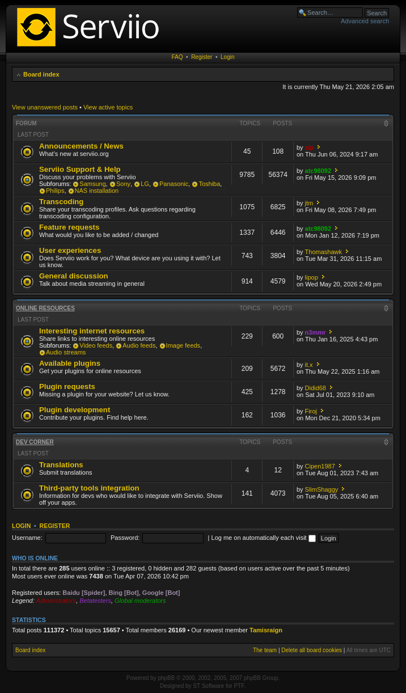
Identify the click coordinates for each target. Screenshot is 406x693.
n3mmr (315, 332)
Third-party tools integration (89, 488)
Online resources (45, 308)
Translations (61, 464)
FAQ (177, 57)
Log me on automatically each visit (264, 537)
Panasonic (173, 183)
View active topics (108, 107)
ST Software (208, 686)
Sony (123, 183)
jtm (309, 203)
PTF (239, 686)
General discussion (73, 276)
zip (309, 147)
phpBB (166, 678)
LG (145, 183)
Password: (125, 537)
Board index (41, 74)
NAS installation (97, 190)
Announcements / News (81, 146)
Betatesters (95, 600)
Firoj (311, 411)
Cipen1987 (320, 466)
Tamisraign (265, 630)
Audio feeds (138, 345)
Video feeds (95, 345)
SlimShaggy (322, 489)
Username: (27, 537)
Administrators (56, 600)
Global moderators (140, 600)
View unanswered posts (45, 107)
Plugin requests (67, 386)
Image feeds (183, 345)
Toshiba (209, 183)
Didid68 (315, 387)
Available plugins (69, 363)
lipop (311, 277)
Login (227, 57)
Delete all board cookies (311, 650)
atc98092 (318, 170)
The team (265, 650)
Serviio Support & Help (80, 169)
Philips (55, 190)
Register (201, 57)
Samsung (92, 183)
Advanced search (365, 21)
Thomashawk (323, 251)
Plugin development (74, 409)
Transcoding (61, 201)
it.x (309, 364)
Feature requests (69, 227)
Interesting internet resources (92, 331)
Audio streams (66, 352)
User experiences (70, 250)
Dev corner (35, 442)
